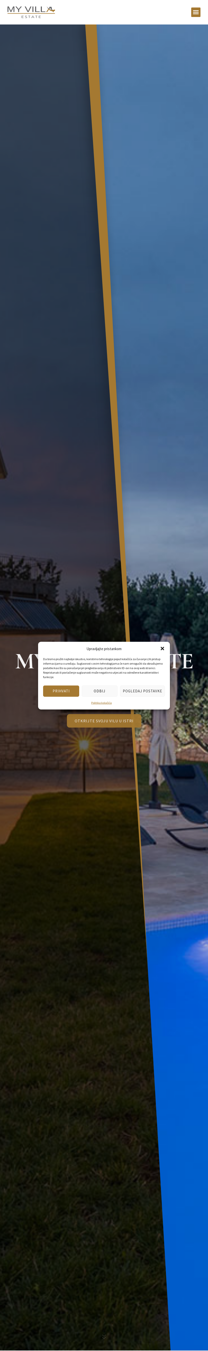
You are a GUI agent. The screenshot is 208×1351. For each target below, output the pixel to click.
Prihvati (61, 691)
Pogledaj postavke (142, 691)
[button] (162, 648)
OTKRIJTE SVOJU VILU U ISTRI (104, 724)
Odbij (99, 691)
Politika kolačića (101, 702)
